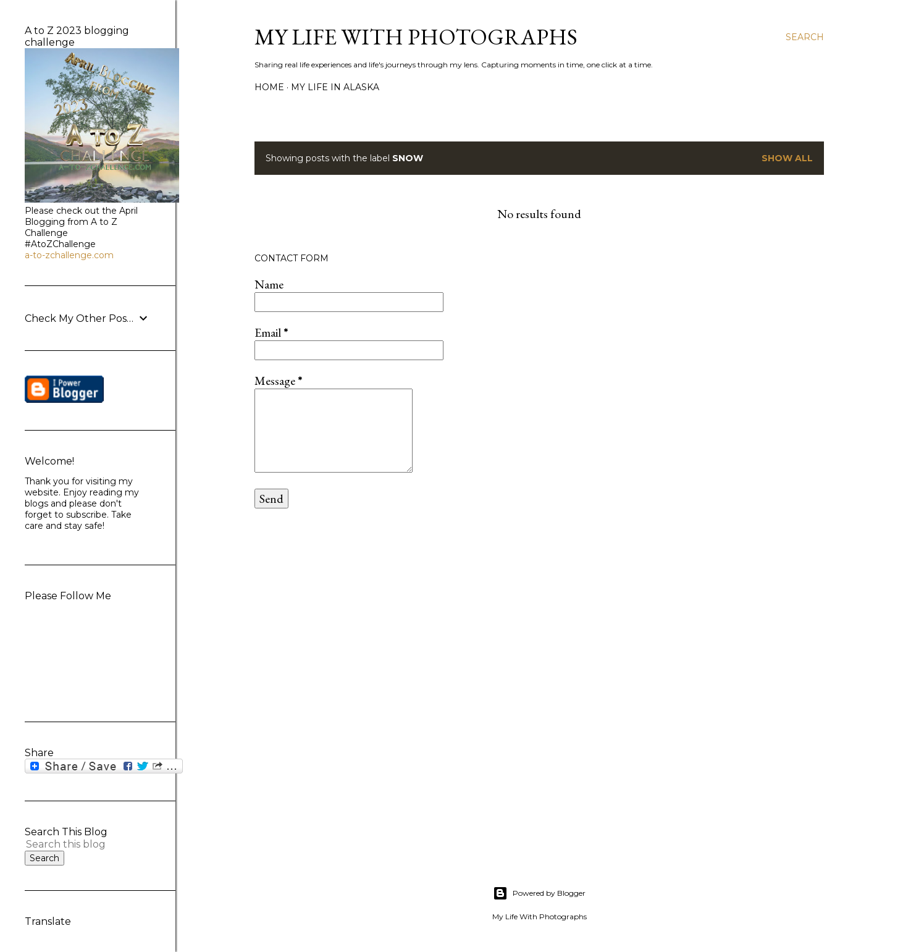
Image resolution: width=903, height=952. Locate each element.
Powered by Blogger (539, 893)
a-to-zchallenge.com (69, 255)
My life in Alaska (335, 87)
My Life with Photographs (416, 36)
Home (269, 87)
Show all (787, 158)
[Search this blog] (73, 844)
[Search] (805, 37)
